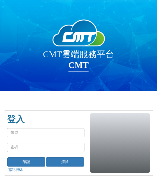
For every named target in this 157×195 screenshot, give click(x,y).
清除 (65, 162)
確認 (26, 162)
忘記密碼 (15, 170)
